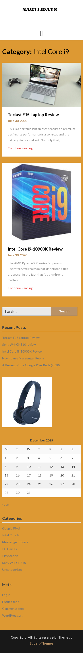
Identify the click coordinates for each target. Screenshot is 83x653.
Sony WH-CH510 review (19, 344)
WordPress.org (12, 615)
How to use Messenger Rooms (23, 358)
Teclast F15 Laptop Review (33, 114)
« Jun (5, 504)
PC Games (9, 549)
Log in (6, 595)
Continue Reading (20, 148)
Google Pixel (11, 528)
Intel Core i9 (10, 535)
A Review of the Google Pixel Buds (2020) (31, 365)
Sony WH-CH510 (14, 563)
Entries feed (10, 602)
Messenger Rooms (15, 542)
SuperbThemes (41, 643)
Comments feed (13, 608)
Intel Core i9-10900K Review (35, 248)
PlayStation (10, 556)
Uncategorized (12, 569)
